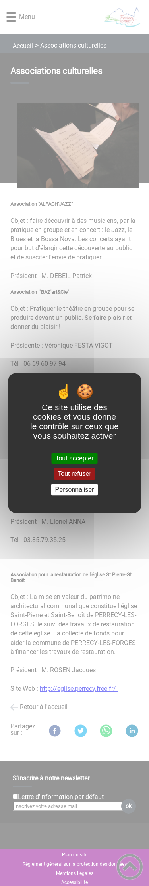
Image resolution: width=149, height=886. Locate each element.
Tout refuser (74, 474)
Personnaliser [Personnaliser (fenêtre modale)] (74, 489)
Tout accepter (74, 458)
